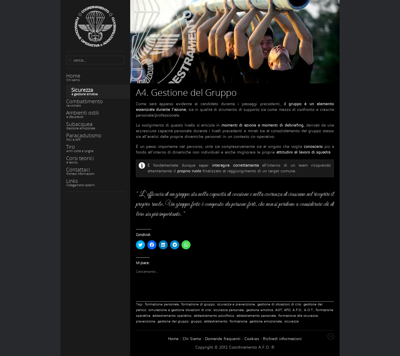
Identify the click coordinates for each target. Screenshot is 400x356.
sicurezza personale (228, 310)
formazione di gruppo (198, 304)
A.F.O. (297, 310)
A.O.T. (308, 310)
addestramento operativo (171, 316)
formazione (238, 321)
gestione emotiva (259, 310)
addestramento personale (256, 316)
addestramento (215, 321)
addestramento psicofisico (214, 316)
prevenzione (145, 321)
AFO (287, 310)
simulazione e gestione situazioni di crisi (179, 310)
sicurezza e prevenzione (236, 304)
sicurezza (291, 321)
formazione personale (162, 304)
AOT (278, 310)
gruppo (196, 321)
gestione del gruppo (173, 321)
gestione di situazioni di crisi (279, 304)
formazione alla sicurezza (298, 316)
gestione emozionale (266, 321)
